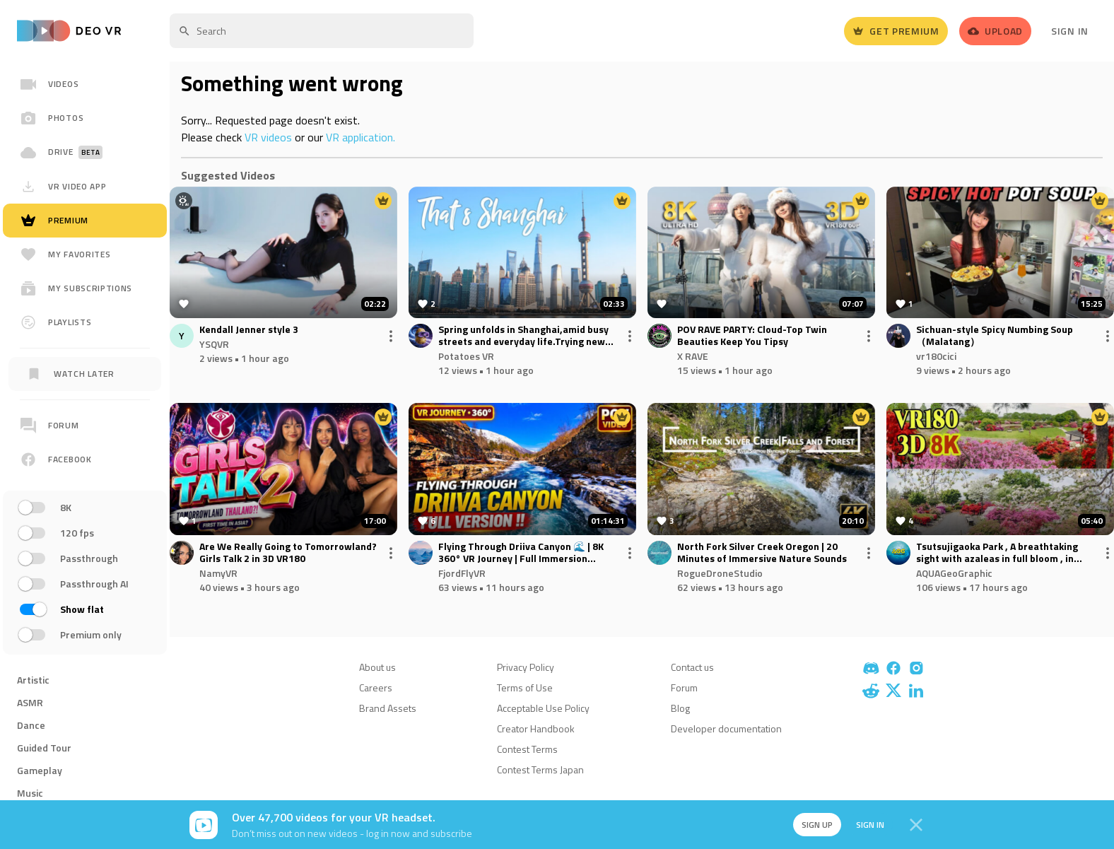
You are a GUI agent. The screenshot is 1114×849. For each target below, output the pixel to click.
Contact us (692, 667)
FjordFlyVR (462, 573)
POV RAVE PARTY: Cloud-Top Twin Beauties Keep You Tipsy (752, 336)
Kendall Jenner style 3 (248, 330)
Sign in (865, 824)
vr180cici (936, 356)
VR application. (360, 137)
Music (30, 792)
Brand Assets (387, 708)
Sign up (810, 824)
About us (377, 667)
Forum (684, 687)
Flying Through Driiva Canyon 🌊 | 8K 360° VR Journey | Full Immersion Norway (521, 553)
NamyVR (218, 573)
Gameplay (39, 770)
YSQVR (214, 343)
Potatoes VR (466, 356)
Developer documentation (726, 728)
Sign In (1070, 30)
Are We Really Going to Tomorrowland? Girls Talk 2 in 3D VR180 (288, 553)
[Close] (916, 825)
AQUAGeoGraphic (954, 573)
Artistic (33, 679)
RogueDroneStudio (720, 573)
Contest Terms (527, 749)
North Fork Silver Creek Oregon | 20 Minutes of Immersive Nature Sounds (762, 553)
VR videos (268, 137)
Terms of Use (525, 687)
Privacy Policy (525, 667)
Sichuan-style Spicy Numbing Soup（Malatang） (994, 336)
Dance (31, 725)
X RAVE (692, 356)
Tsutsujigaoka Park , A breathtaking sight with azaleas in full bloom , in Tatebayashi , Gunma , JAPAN (997, 553)
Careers (375, 687)
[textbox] (322, 30)
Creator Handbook (536, 728)
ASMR (30, 702)
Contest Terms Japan (540, 769)
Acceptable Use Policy (543, 708)
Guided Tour (44, 747)
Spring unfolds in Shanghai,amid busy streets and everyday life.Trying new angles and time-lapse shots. (523, 336)
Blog (680, 708)
